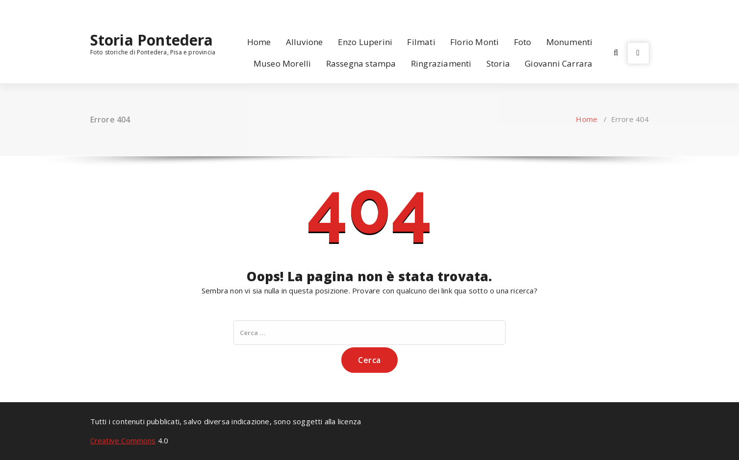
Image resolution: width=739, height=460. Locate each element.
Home (259, 42)
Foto (523, 42)
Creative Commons (123, 440)
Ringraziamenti (441, 63)
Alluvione (304, 42)
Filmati (421, 42)
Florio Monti (474, 42)
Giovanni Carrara (558, 63)
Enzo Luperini (365, 42)
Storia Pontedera (151, 40)
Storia (498, 63)
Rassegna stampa (361, 63)
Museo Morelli (282, 63)
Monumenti (569, 42)
